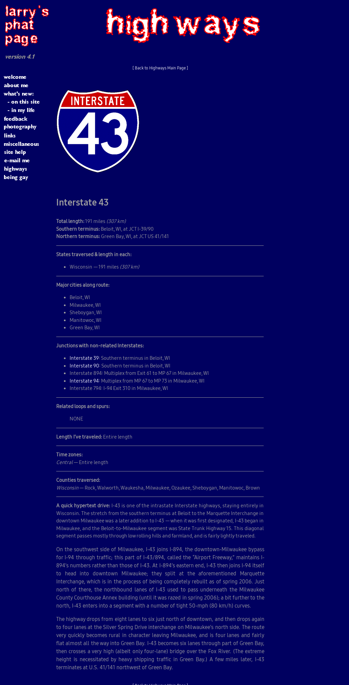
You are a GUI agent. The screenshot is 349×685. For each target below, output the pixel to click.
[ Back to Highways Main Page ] (160, 68)
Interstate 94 (84, 380)
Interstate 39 (84, 357)
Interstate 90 (84, 365)
